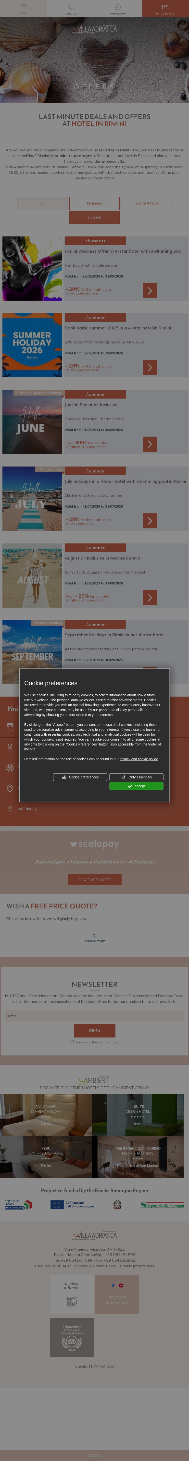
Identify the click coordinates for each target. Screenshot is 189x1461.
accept (136, 786)
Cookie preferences (80, 777)
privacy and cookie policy (138, 759)
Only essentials (136, 777)
